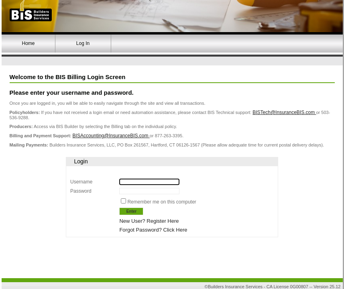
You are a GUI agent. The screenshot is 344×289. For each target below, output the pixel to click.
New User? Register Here (149, 221)
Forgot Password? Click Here (153, 230)
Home (28, 43)
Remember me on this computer (161, 202)
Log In (83, 43)
